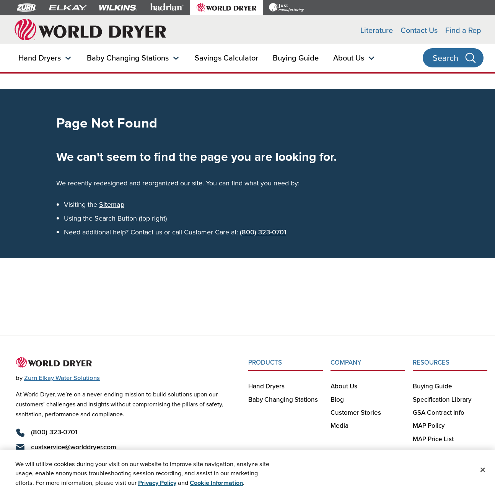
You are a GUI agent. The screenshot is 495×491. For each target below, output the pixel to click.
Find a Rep (463, 30)
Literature (376, 30)
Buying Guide (296, 57)
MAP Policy (429, 425)
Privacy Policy (157, 484)
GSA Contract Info (438, 412)
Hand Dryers (39, 57)
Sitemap (111, 204)
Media (339, 425)
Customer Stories (356, 412)
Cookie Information (216, 484)
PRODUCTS (265, 362)
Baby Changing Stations (128, 57)
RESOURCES (431, 362)
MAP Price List (433, 439)
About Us (348, 57)
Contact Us (419, 30)
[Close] (482, 471)
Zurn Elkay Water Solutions (62, 377)
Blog (337, 399)
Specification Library (442, 399)
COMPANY (346, 362)
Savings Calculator (226, 57)
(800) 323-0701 (263, 232)
